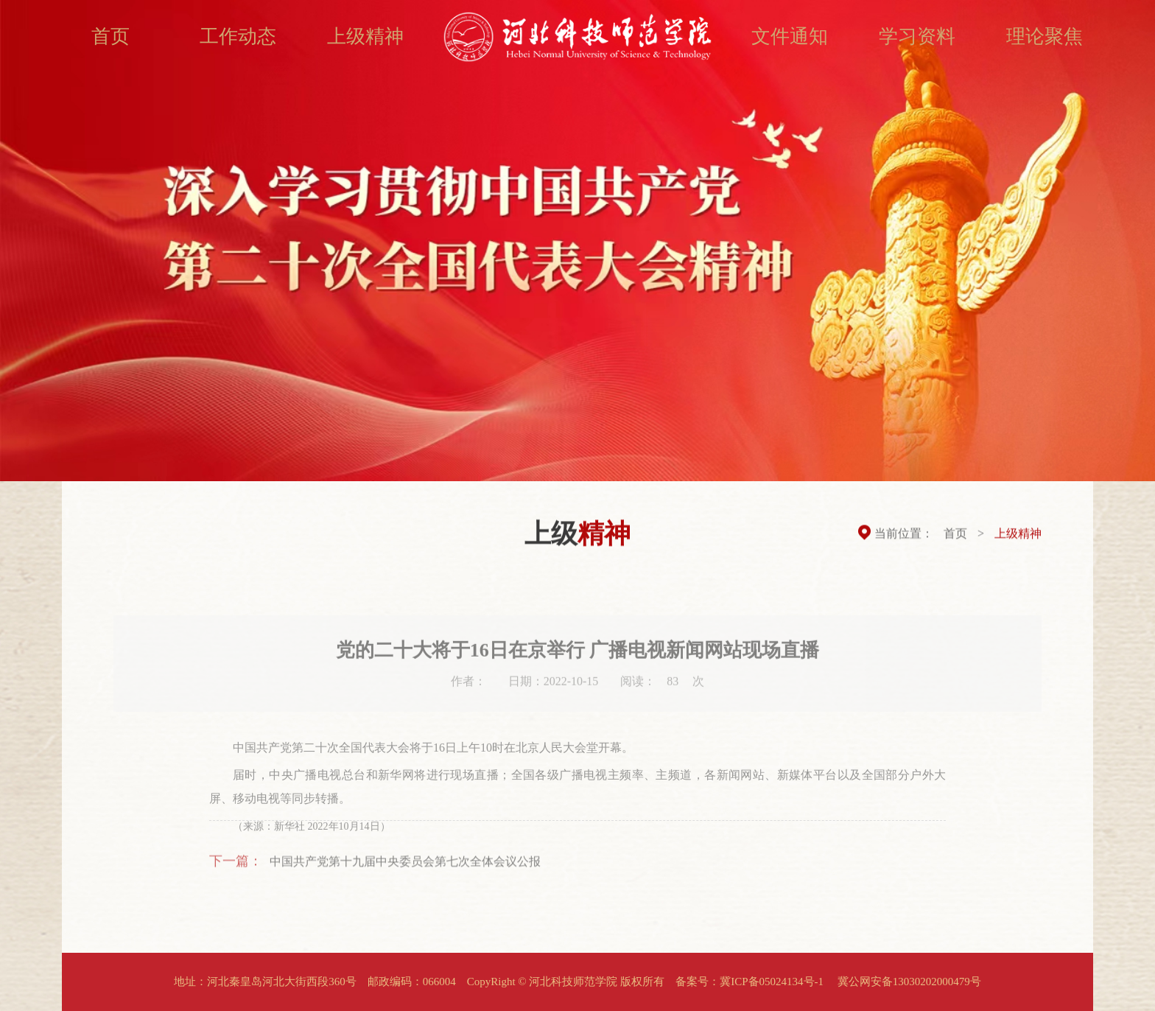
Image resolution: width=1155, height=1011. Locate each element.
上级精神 (365, 36)
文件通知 (789, 36)
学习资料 (917, 36)
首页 (110, 36)
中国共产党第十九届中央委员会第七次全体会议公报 (405, 866)
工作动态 (238, 36)
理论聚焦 (1044, 36)
